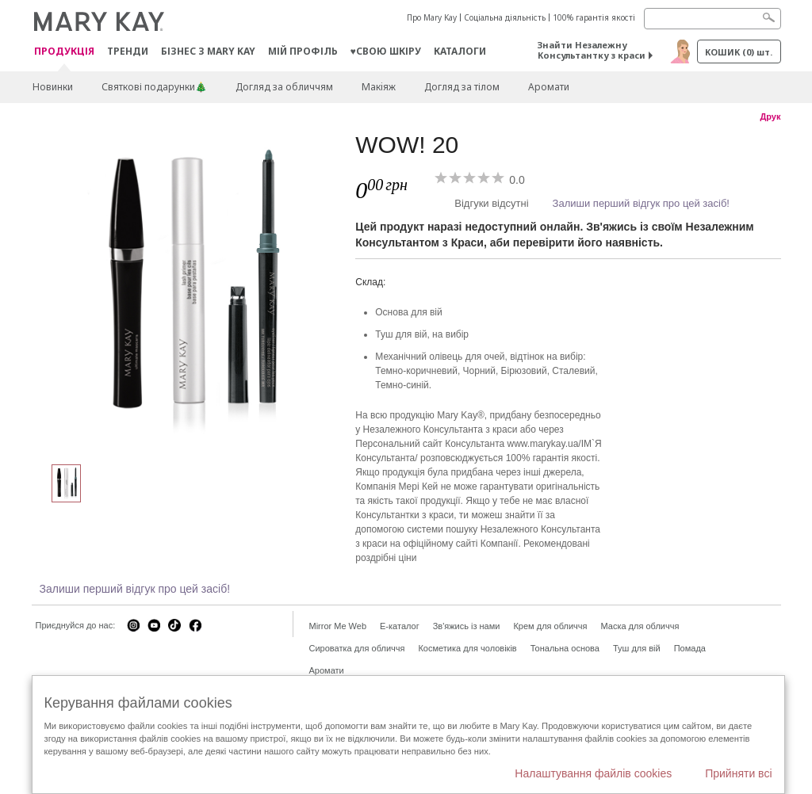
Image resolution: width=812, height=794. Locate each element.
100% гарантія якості (594, 17)
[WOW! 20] (188, 290)
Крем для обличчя (550, 626)
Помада (690, 648)
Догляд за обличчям (284, 87)
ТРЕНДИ (127, 51)
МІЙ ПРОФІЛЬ (303, 51)
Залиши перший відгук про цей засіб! (641, 203)
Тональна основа (564, 648)
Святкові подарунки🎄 (154, 87)
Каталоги (460, 51)
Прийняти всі (738, 773)
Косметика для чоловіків (467, 648)
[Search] (712, 18)
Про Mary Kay (432, 17)
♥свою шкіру (385, 51)
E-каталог (399, 626)
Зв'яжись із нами (466, 626)
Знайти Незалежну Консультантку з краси (591, 50)
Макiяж (379, 87)
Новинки (53, 87)
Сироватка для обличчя (357, 648)
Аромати (548, 87)
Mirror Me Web (338, 626)
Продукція (64, 52)
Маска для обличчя (639, 626)
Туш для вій (637, 648)
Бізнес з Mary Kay (208, 51)
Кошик (738, 52)
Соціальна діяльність (505, 17)
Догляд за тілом (462, 87)
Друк (770, 116)
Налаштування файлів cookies (593, 773)
